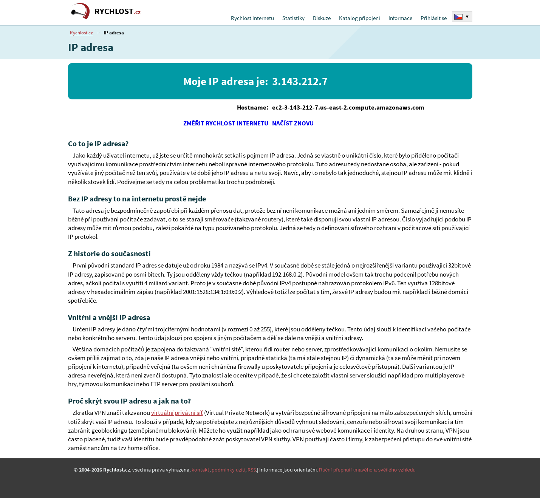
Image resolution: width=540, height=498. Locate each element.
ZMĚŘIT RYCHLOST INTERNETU (225, 123)
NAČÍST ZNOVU (293, 123)
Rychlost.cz (81, 32)
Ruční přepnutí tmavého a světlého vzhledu (367, 470)
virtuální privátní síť (177, 413)
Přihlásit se (434, 18)
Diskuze (322, 18)
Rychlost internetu (252, 18)
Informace (400, 18)
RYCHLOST (117, 11)
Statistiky (293, 18)
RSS (252, 469)
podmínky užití (228, 469)
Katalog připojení (359, 18)
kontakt (200, 469)
